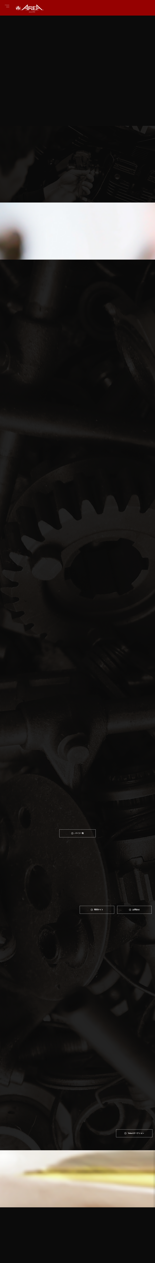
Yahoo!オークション (136, 1007)
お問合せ (136, 871)
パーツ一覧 (79, 794)
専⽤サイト (98, 871)
